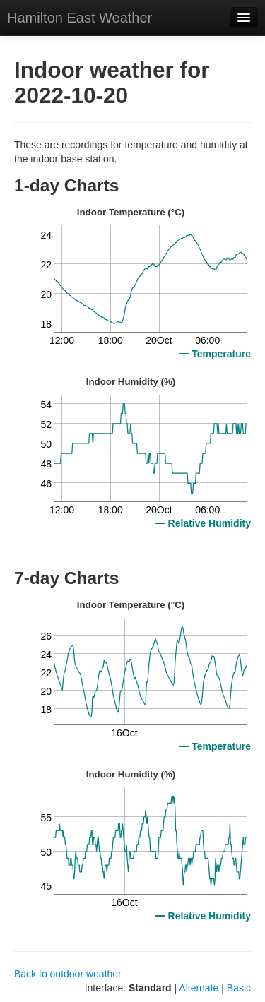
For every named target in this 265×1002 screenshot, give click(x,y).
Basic (239, 988)
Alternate (198, 988)
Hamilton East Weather (79, 17)
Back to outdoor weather (68, 973)
